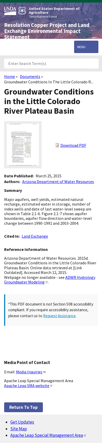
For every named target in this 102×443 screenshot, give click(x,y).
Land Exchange (35, 236)
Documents (30, 76)
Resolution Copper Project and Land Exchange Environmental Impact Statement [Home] (46, 31)
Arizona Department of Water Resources (58, 181)
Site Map (18, 429)
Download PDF (73, 145)
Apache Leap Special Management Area (48, 435)
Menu (81, 47)
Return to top (23, 407)
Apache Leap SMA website (28, 385)
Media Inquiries (31, 371)
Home (9, 76)
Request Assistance (59, 315)
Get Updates (22, 422)
